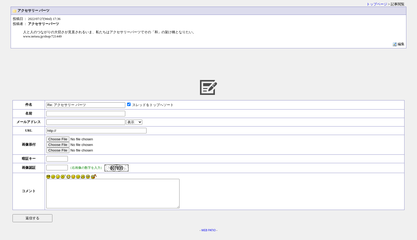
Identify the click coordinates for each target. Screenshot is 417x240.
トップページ (376, 4)
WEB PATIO (208, 235)
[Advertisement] (208, 64)
